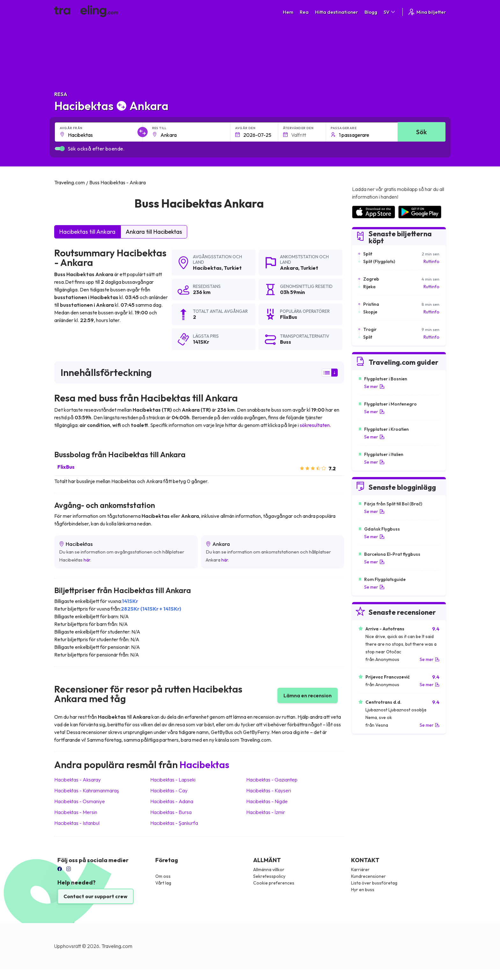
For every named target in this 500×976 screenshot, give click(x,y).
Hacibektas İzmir (265, 812)
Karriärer (360, 869)
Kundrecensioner (368, 876)
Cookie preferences (273, 883)
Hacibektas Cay (169, 790)
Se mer (374, 386)
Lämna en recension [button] (307, 695)
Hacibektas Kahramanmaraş (86, 790)
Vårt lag (163, 883)
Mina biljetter (427, 12)
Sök (421, 132)
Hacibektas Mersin (75, 812)
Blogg (370, 12)
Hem (288, 12)
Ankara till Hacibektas (154, 231)
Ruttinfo (431, 261)
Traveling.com (116, 946)
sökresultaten (315, 425)
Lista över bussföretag (374, 883)
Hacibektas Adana (171, 801)
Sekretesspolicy (269, 876)
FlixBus (66, 467)
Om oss (163, 876)
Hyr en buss (362, 889)
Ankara (289, 268)
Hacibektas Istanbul (76, 823)
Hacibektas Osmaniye (79, 801)
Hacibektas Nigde (267, 801)
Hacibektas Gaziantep (272, 779)
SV (390, 12)
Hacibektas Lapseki (172, 779)
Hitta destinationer (336, 12)
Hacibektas (207, 268)
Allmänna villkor (268, 869)
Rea (304, 12)
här (87, 560)
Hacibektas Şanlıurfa (174, 823)
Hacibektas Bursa (171, 812)
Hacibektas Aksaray (77, 779)
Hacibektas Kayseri (268, 790)
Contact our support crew (95, 896)
